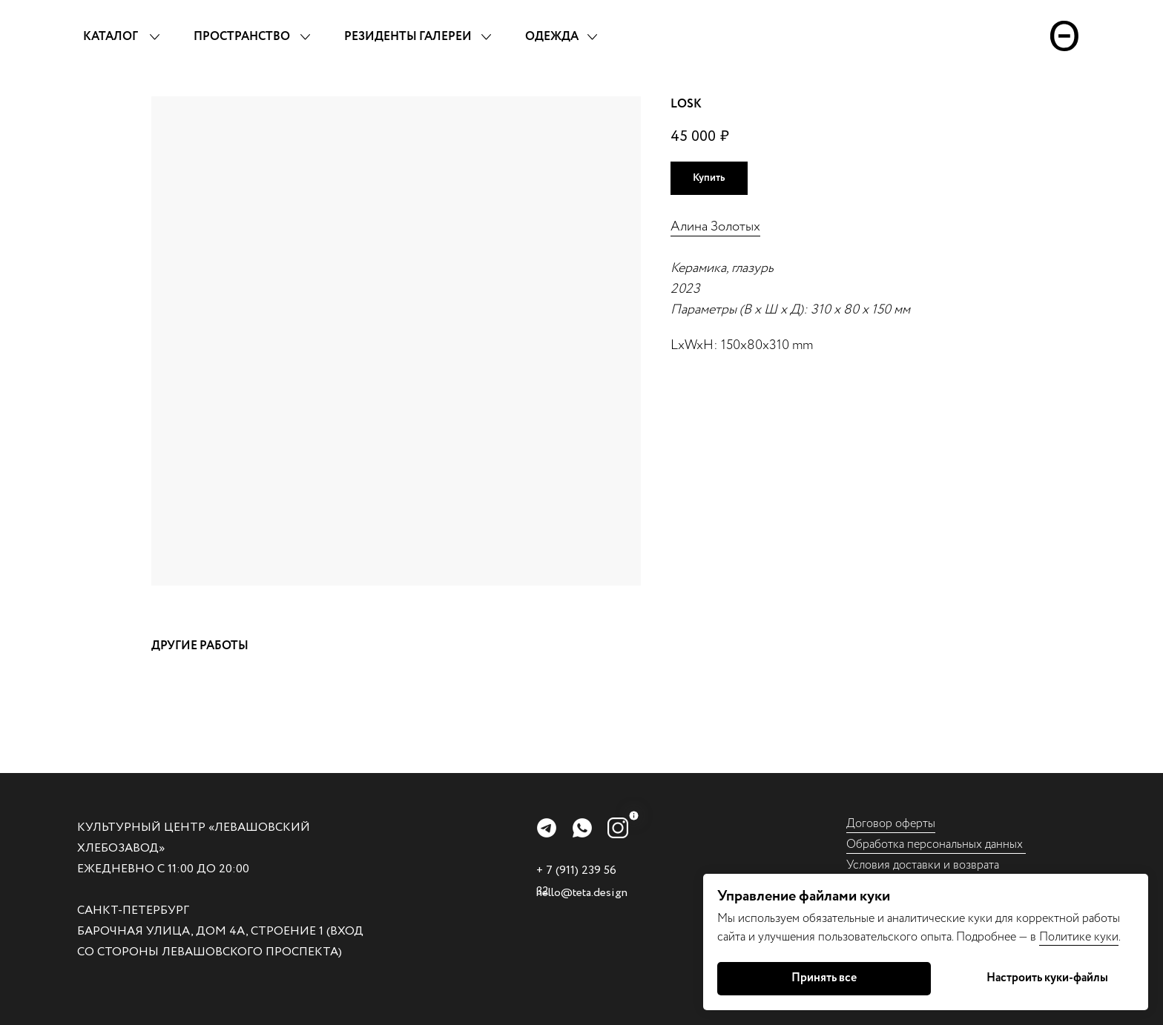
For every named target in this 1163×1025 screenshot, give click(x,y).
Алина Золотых (715, 226)
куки (1106, 937)
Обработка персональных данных (936, 844)
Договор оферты (890, 823)
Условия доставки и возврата (922, 865)
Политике (1066, 937)
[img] (546, 827)
